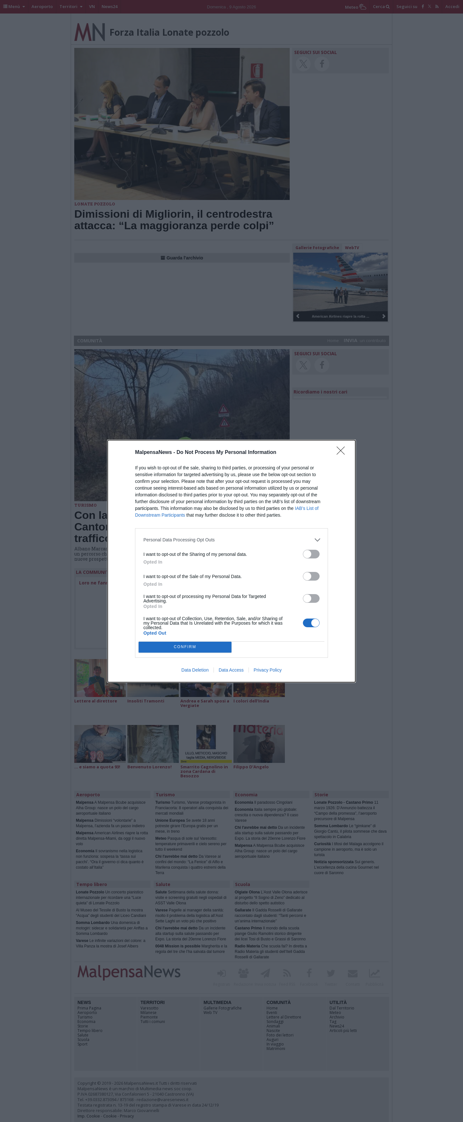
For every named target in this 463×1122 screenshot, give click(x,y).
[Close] (343, 453)
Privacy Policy (268, 670)
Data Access (231, 670)
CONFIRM (185, 647)
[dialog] (231, 561)
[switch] (311, 554)
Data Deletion (195, 670)
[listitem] (231, 540)
